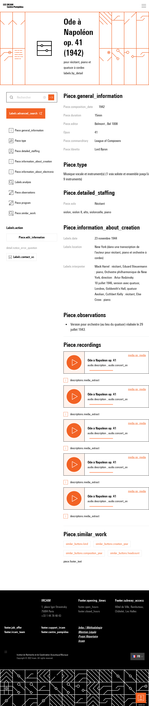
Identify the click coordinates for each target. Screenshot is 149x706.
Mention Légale (89, 632)
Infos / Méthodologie (92, 628)
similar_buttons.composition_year (84, 553)
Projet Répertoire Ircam (93, 639)
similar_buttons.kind (77, 544)
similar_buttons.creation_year (112, 544)
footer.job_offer (15, 628)
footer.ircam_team (16, 632)
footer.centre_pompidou (56, 632)
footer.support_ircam (55, 628)
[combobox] (31, 97)
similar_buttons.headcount (124, 553)
